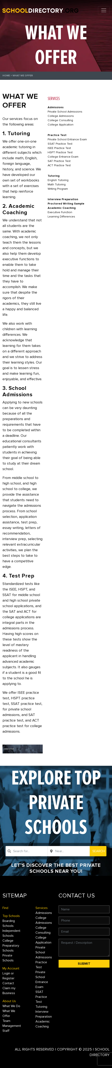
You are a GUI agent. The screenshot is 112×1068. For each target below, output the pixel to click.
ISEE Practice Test (59, 148)
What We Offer (8, 1013)
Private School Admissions (65, 111)
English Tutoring (58, 180)
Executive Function (60, 212)
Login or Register (8, 975)
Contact (8, 983)
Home (6, 75)
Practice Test (57, 135)
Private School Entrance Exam (67, 139)
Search (98, 851)
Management (11, 1026)
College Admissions (61, 116)
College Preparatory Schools (10, 946)
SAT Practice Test (59, 161)
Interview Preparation (63, 199)
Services (41, 908)
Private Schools (8, 957)
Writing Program (58, 189)
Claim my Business (8, 990)
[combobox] (27, 851)
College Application (60, 124)
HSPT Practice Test (60, 152)
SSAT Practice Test (60, 143)
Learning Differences (61, 216)
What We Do (11, 1006)
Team (6, 1021)
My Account (10, 968)
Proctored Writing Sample (66, 203)
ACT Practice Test (59, 165)
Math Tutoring (57, 184)
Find (5, 908)
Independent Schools (11, 933)
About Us (9, 1001)
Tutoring (54, 176)
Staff (5, 1031)
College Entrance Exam (63, 156)
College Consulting (60, 120)
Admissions (56, 107)
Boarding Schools (8, 923)
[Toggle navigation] (104, 10)
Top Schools (11, 916)
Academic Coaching (62, 208)
